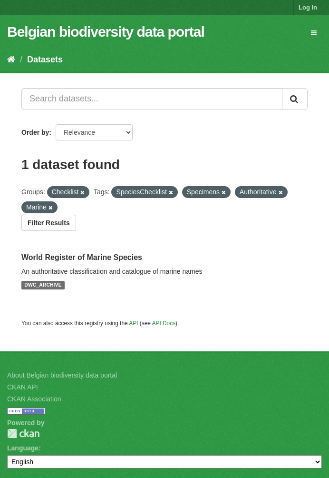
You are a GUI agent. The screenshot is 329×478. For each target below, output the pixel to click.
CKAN (23, 433)
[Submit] (295, 99)
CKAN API (22, 387)
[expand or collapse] (314, 32)
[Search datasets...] (151, 99)
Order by (35, 132)
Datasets (45, 59)
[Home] (11, 59)
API (133, 323)
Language (23, 448)
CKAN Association (34, 399)
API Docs (164, 323)
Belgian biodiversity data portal (105, 32)
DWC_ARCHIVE (42, 285)
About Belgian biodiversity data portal (62, 375)
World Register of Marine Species (81, 257)
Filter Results (49, 223)
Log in (308, 7)
